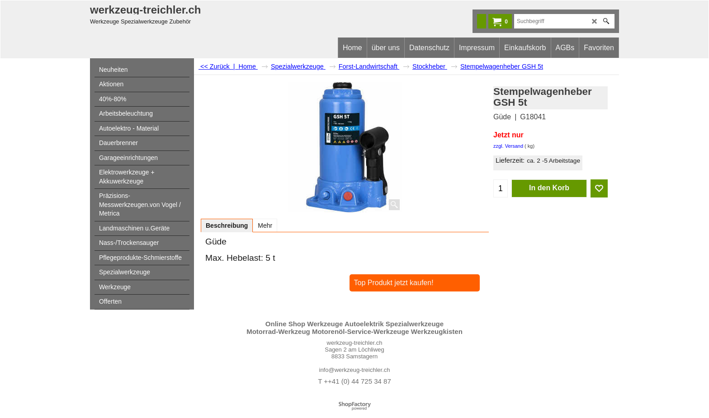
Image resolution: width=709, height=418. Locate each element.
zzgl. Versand (508, 146)
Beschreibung (227, 225)
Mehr (265, 225)
